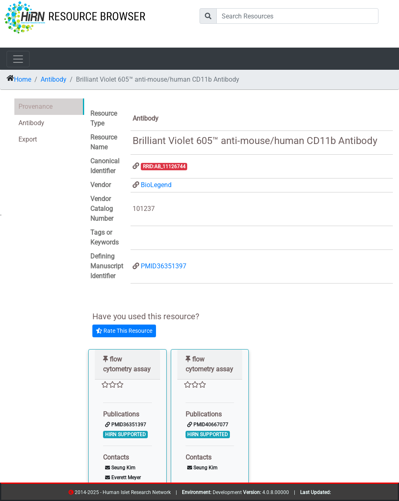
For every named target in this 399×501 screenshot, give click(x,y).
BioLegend (156, 185)
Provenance (35, 106)
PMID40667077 (207, 425)
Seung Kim (120, 468)
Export (27, 139)
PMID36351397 (163, 266)
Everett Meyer (123, 477)
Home (22, 79)
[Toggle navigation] (18, 59)
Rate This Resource (124, 330)
